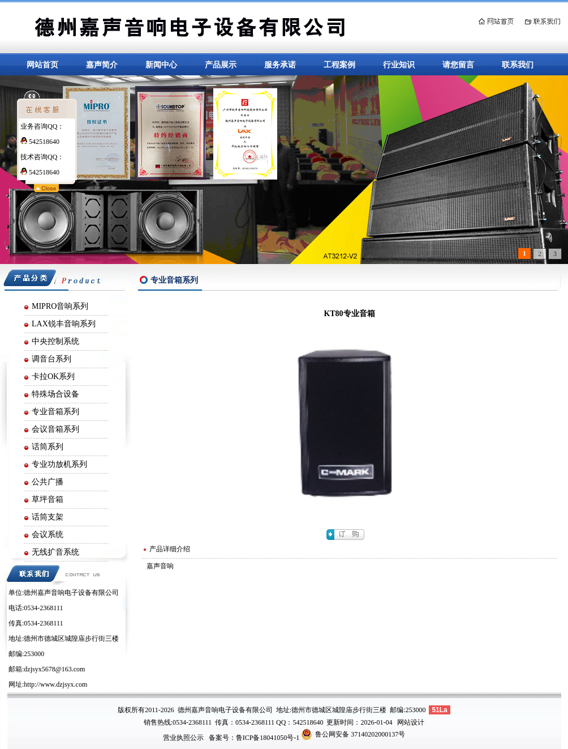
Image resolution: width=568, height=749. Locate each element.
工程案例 (339, 64)
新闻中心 (161, 64)
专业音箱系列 (55, 411)
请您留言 (458, 64)
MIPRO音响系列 (60, 306)
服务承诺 (280, 64)
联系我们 (517, 64)
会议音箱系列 (55, 429)
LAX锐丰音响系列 (64, 324)
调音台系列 (51, 359)
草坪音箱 (47, 499)
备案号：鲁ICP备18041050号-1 (254, 738)
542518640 (39, 142)
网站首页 (42, 64)
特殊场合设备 (55, 394)
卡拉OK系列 (53, 376)
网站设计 (410, 722)
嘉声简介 (102, 64)
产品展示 (220, 64)
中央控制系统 (55, 341)
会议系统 (47, 534)
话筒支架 (47, 517)
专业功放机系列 (59, 464)
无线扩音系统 (55, 552)
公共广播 (47, 482)
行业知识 (399, 64)
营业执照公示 (183, 738)
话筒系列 (47, 446)
